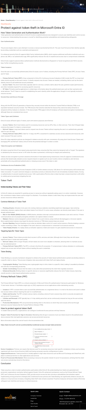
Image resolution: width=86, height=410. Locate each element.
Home (3, 9)
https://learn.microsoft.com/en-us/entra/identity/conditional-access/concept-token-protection (31, 325)
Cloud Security (11, 9)
